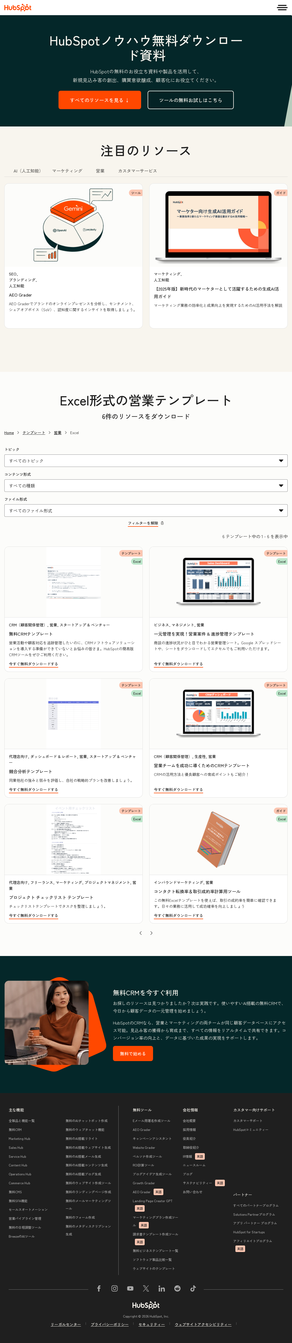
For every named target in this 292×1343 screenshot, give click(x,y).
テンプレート (33, 432)
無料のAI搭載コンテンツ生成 (87, 1165)
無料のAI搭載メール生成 (83, 1156)
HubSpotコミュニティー (250, 1129)
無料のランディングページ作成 (88, 1191)
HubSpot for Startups (249, 1232)
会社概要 (189, 1120)
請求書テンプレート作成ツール (155, 1238)
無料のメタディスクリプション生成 (88, 1230)
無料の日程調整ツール (25, 1227)
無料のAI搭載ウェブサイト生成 (88, 1147)
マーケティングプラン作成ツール (155, 1221)
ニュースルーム (194, 1165)
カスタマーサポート (247, 1120)
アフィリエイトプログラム (252, 1245)
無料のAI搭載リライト (82, 1138)
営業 (57, 432)
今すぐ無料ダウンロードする (33, 663)
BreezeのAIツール (22, 1236)
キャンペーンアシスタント (152, 1138)
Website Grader (144, 1147)
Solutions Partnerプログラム (254, 1214)
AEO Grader (142, 1129)
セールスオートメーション (28, 1209)
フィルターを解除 (146, 523)
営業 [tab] (100, 170)
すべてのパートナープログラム (256, 1205)
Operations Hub (20, 1174)
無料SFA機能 (18, 1200)
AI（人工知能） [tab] (28, 170)
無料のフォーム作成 (80, 1217)
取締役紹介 (191, 1147)
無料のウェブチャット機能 (85, 1129)
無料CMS (15, 1191)
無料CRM (15, 1129)
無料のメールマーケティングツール (88, 1204)
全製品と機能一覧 (22, 1120)
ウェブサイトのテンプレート (154, 1268)
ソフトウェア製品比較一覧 (152, 1259)
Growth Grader (144, 1183)
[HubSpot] (17, 8)
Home (9, 432)
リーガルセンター (66, 1324)
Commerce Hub (19, 1183)
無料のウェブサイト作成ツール (88, 1183)
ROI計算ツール (143, 1165)
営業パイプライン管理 (25, 1218)
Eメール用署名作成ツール (151, 1120)
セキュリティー (151, 1324)
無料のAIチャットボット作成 (87, 1120)
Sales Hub (16, 1147)
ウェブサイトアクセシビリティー (203, 1324)
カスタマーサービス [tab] (137, 170)
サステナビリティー (204, 1183)
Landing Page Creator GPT (153, 1205)
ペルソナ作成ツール (147, 1156)
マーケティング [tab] (67, 170)
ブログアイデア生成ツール (152, 1174)
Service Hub (17, 1156)
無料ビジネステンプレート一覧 (155, 1250)
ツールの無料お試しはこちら (190, 99)
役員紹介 (189, 1138)
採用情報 (189, 1129)
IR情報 (194, 1156)
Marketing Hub (19, 1138)
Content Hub (18, 1165)
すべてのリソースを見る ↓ (100, 99)
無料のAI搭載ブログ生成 (83, 1174)
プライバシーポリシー (110, 1324)
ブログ (188, 1174)
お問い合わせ (192, 1191)
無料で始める (133, 1053)
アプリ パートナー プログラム (255, 1223)
